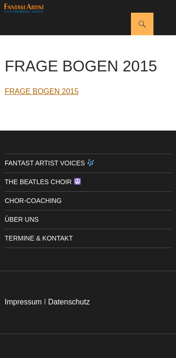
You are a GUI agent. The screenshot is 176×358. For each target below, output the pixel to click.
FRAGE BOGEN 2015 (41, 91)
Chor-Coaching (33, 200)
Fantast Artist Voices (49, 163)
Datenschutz (69, 302)
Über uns (21, 219)
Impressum (23, 302)
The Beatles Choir (43, 182)
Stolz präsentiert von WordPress (52, 346)
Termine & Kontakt (39, 238)
